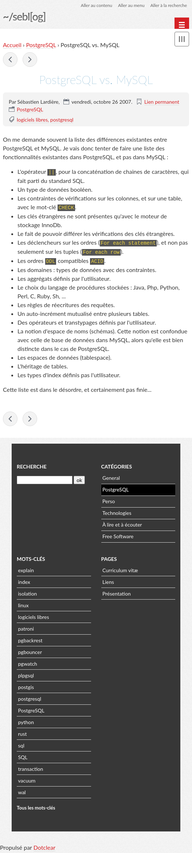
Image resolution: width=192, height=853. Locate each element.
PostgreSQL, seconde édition (10, 59)
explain (26, 568)
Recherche (32, 465)
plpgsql (26, 673)
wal (22, 790)
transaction (30, 767)
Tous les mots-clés (36, 806)
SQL (23, 755)
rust (22, 732)
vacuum (27, 779)
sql (21, 744)
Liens (108, 580)
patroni (26, 627)
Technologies (117, 511)
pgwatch (27, 662)
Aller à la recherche (168, 5)
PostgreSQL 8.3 (30, 59)
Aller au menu (131, 5)
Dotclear (44, 845)
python (26, 720)
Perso (108, 499)
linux (23, 603)
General (111, 476)
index (24, 580)
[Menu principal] (182, 25)
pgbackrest (30, 638)
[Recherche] (45, 478)
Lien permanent (161, 102)
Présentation (116, 592)
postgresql (62, 119)
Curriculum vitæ (120, 568)
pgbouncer (30, 650)
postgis (26, 685)
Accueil (12, 44)
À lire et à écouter (122, 523)
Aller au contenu (96, 5)
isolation (27, 592)
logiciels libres (32, 119)
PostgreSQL (41, 44)
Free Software (117, 534)
